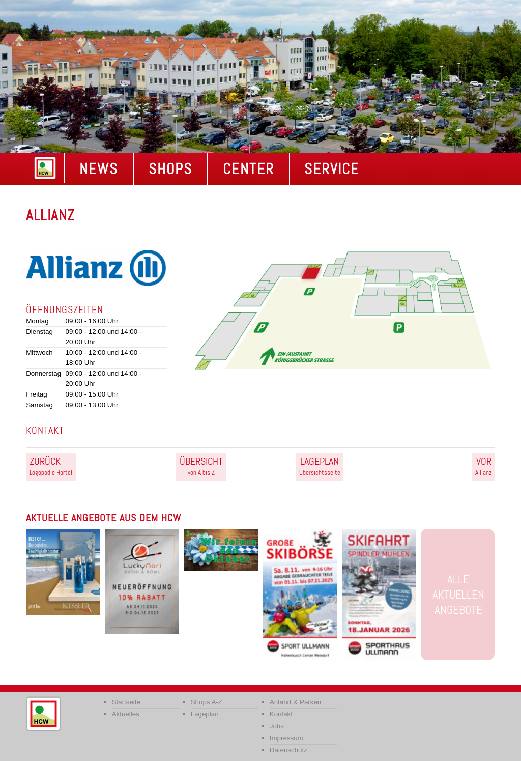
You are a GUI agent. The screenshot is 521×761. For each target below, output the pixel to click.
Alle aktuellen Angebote (458, 594)
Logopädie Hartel (51, 466)
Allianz (483, 466)
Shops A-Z (206, 702)
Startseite (126, 702)
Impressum (286, 738)
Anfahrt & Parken (296, 702)
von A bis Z (201, 466)
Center (248, 169)
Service (331, 169)
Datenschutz (288, 750)
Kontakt (281, 714)
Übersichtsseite (319, 466)
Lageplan (205, 714)
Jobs (277, 726)
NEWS (98, 169)
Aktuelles (125, 714)
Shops (170, 169)
